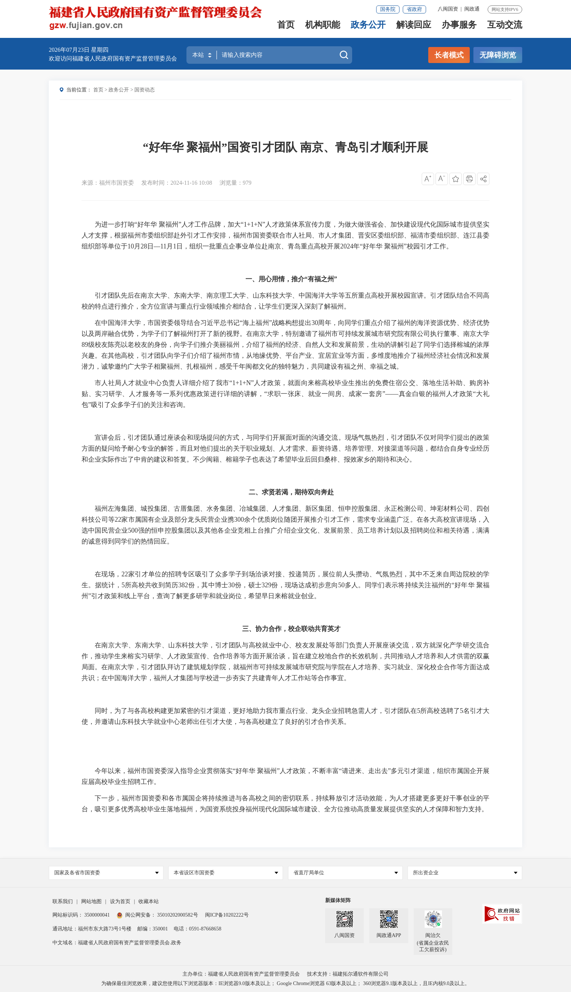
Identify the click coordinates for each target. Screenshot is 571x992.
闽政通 (472, 9)
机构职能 (322, 28)
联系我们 (62, 901)
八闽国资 (448, 9)
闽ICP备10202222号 (227, 915)
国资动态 (144, 90)
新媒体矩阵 (338, 900)
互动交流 (504, 28)
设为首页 (120, 901)
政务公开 (368, 28)
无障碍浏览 (498, 55)
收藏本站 (148, 901)
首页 (286, 28)
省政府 (414, 9)
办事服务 (459, 28)
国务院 (387, 9)
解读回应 (413, 28)
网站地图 (91, 901)
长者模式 (449, 55)
